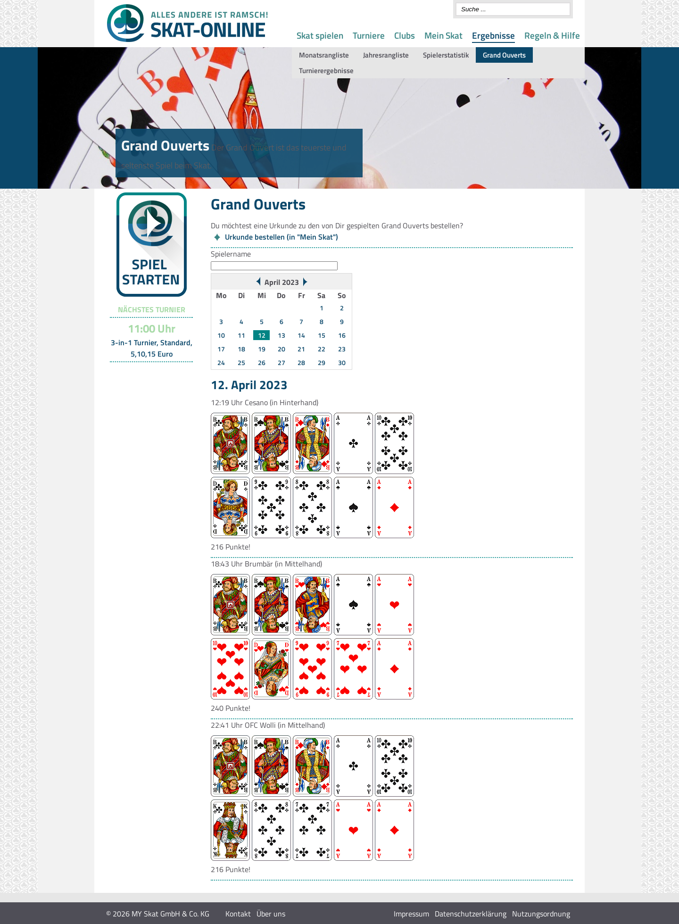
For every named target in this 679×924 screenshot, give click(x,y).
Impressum (411, 913)
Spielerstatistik (446, 55)
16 (342, 335)
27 (281, 362)
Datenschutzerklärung (470, 913)
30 (342, 362)
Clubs (404, 35)
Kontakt (238, 913)
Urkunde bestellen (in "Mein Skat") (281, 236)
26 (261, 362)
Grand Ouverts (504, 55)
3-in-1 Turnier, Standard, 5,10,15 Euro (151, 348)
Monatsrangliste (324, 55)
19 (261, 349)
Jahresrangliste (386, 55)
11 (241, 335)
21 (301, 349)
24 (221, 362)
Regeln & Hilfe (552, 35)
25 (241, 362)
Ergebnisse (493, 35)
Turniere (369, 35)
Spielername (231, 253)
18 (241, 349)
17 (221, 349)
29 (321, 362)
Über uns (271, 913)
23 (342, 349)
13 (281, 335)
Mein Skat (443, 35)
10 (221, 335)
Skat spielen (320, 35)
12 (261, 335)
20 (281, 349)
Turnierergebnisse (326, 70)
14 (301, 335)
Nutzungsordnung (541, 913)
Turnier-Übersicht (147, 374)
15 (321, 335)
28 (301, 362)
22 (321, 349)
